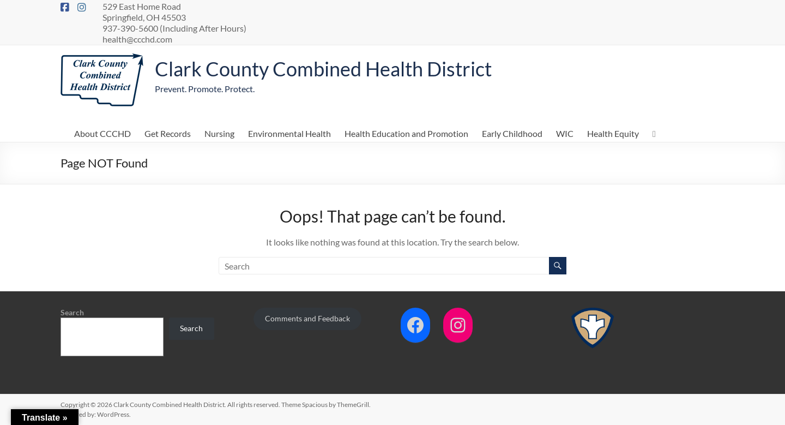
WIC (564, 133)
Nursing (219, 133)
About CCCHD (102, 133)
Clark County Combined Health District (323, 69)
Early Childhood (512, 133)
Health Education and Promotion (406, 133)
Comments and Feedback (307, 318)
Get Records (167, 133)
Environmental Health (289, 133)
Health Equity (613, 133)
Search (72, 312)
